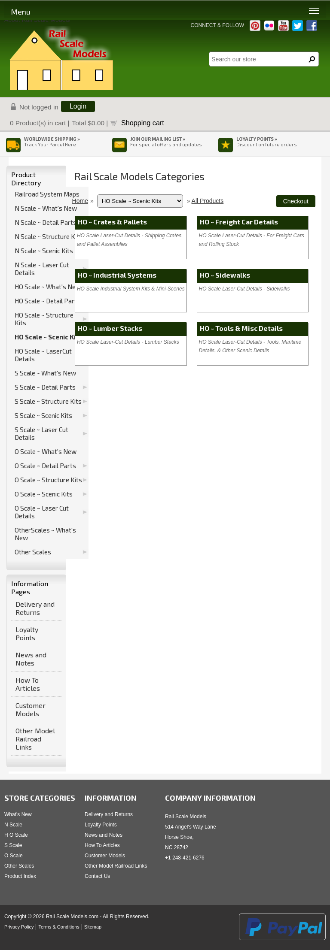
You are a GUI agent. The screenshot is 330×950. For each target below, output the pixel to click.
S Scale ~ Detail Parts (45, 387)
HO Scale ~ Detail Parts (47, 301)
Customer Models (30, 709)
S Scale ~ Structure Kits (48, 401)
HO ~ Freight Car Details (239, 222)
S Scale (13, 845)
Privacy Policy (19, 926)
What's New (18, 814)
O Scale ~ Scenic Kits (44, 494)
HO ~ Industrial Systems (117, 275)
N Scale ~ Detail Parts (45, 222)
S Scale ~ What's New (45, 373)
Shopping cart (142, 123)
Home (80, 200)
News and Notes (30, 658)
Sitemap (92, 926)
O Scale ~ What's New (45, 451)
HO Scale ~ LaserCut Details (43, 355)
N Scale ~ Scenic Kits (44, 250)
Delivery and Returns (35, 608)
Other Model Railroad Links (35, 738)
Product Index (20, 876)
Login (78, 106)
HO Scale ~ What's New (48, 286)
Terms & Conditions (58, 926)
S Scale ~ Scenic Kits (43, 415)
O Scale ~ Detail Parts (45, 465)
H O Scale (16, 835)
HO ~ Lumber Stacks (110, 328)
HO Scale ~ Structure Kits (44, 319)
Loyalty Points (26, 633)
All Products (208, 200)
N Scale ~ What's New (46, 208)
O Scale (13, 856)
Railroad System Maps (47, 194)
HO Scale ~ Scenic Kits (48, 337)
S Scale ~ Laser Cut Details (41, 433)
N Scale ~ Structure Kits (48, 236)
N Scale (13, 825)
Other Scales (33, 552)
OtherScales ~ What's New (45, 534)
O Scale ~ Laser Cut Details (42, 512)
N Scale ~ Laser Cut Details (42, 268)
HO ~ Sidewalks (225, 275)
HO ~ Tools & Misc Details (241, 328)
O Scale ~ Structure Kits (48, 480)
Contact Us (97, 876)
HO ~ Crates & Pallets (112, 222)
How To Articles (27, 684)
